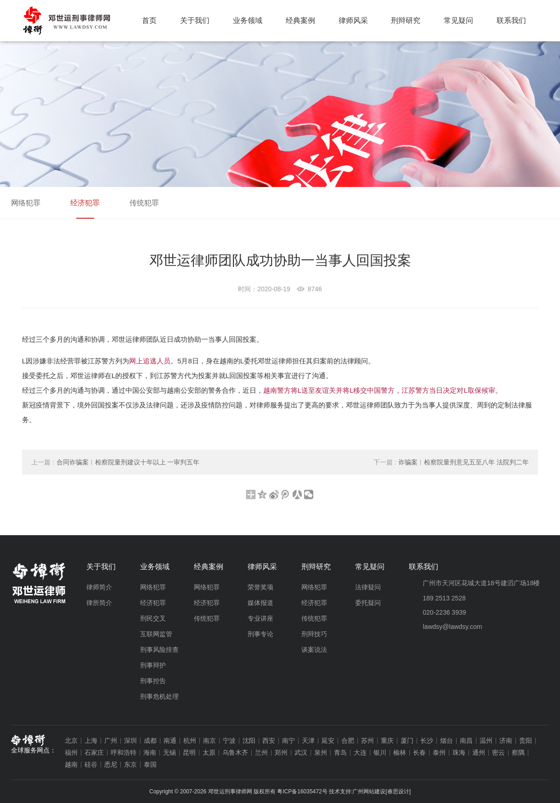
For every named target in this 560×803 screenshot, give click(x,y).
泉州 (320, 752)
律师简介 (99, 587)
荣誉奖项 (260, 587)
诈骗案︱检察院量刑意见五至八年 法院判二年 (451, 462)
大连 (360, 752)
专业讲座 (260, 618)
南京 (209, 740)
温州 (486, 740)
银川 (379, 752)
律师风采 (353, 20)
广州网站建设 (368, 791)
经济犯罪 (85, 203)
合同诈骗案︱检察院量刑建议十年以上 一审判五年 (115, 462)
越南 (71, 764)
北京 (71, 740)
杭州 (189, 740)
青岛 (340, 752)
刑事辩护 (153, 665)
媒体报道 (260, 602)
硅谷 (91, 764)
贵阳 (525, 740)
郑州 (281, 752)
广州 (110, 740)
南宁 (288, 740)
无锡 (169, 752)
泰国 (150, 764)
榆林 (399, 752)
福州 (71, 752)
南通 (170, 740)
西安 (268, 740)
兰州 (261, 752)
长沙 (426, 740)
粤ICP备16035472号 (302, 791)
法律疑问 (368, 587)
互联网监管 (156, 634)
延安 (328, 740)
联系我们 (511, 20)
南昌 (466, 740)
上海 (91, 740)
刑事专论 (260, 634)
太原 (209, 752)
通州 (478, 752)
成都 (150, 740)
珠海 (459, 752)
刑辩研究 (405, 20)
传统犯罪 (144, 203)
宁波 (229, 740)
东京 (130, 764)
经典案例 (300, 20)
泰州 (439, 752)
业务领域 (247, 20)
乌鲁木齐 (235, 752)
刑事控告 (153, 680)
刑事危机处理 (159, 696)
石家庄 (94, 752)
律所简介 (99, 602)
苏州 (367, 740)
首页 (149, 20)
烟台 (446, 740)
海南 (149, 752)
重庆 (387, 740)
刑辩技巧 (314, 634)
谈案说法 (314, 649)
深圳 (130, 740)
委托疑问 (368, 602)
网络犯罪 (25, 203)
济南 (505, 740)
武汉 (300, 752)
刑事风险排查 (159, 649)
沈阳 (249, 740)
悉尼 (110, 764)
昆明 (189, 752)
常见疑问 (458, 20)
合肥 (347, 740)
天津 (308, 740)
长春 (419, 752)
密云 (498, 752)
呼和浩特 (123, 752)
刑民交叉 (153, 618)
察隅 (518, 752)
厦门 (407, 740)
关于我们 (194, 20)
